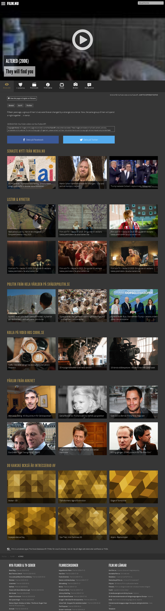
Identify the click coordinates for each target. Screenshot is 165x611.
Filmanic (111, 568)
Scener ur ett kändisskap (67, 561)
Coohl (111, 571)
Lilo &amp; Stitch (14, 603)
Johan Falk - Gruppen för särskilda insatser (73, 584)
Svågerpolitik (113, 599)
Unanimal (12, 565)
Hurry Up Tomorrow (15, 596)
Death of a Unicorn (15, 578)
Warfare (11, 568)
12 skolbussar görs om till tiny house (120, 574)
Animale (11, 590)
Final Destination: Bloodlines (18, 593)
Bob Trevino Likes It (15, 555)
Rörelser (12, 561)
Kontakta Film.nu (114, 555)
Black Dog (12, 551)
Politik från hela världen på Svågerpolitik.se (38, 278)
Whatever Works (64, 571)
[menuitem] (4, 538)
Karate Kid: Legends (15, 606)
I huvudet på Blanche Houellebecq (20, 558)
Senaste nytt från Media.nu (26, 151)
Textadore (112, 590)
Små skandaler (63, 594)
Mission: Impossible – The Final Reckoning (23, 600)
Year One (62, 555)
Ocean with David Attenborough (19, 571)
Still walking (63, 565)
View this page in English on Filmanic (22, 98)
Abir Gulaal (12, 574)
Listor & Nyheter (18, 197)
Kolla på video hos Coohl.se (25, 324)
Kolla (110, 581)
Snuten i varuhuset (65, 591)
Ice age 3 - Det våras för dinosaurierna (71, 581)
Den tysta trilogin (14, 581)
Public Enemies (64, 558)
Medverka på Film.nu (115, 561)
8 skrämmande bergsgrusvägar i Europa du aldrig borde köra (128, 584)
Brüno (61, 568)
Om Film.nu (112, 551)
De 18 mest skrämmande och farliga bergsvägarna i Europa (128, 578)
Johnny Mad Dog (64, 574)
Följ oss (111, 565)
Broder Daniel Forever (66, 578)
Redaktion (112, 558)
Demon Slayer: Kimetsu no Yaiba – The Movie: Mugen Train (28, 584)
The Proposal (63, 587)
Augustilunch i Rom (65, 551)
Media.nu (112, 593)
